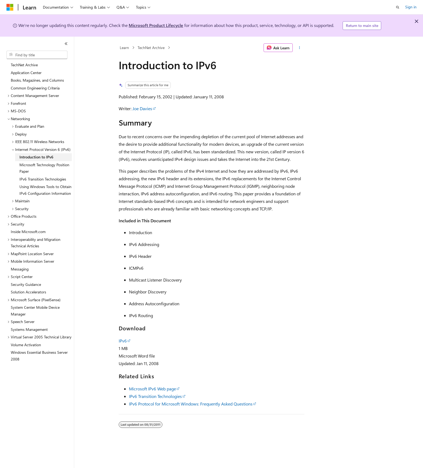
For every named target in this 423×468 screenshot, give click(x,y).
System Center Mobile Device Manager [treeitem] (35, 311)
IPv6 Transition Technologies (155, 396)
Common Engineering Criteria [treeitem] (35, 88)
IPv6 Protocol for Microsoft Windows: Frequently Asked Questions (191, 404)
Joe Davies (142, 108)
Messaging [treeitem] (20, 269)
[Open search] (397, 7)
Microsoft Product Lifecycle (156, 25)
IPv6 (123, 341)
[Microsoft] (9, 7)
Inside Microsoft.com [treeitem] (28, 231)
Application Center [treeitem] (26, 72)
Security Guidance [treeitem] (26, 284)
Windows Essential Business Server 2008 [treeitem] (39, 356)
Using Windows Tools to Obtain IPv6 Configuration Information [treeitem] (45, 190)
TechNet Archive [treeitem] (24, 64)
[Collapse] (66, 43)
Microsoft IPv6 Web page (152, 388)
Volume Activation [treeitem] (26, 344)
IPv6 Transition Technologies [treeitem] (42, 179)
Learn (124, 47)
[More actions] (299, 47)
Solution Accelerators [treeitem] (28, 291)
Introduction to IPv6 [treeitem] (36, 157)
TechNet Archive (151, 47)
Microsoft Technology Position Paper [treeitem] (44, 168)
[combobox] (36, 55)
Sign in (411, 6)
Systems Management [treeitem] (29, 329)
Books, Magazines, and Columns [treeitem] (37, 80)
